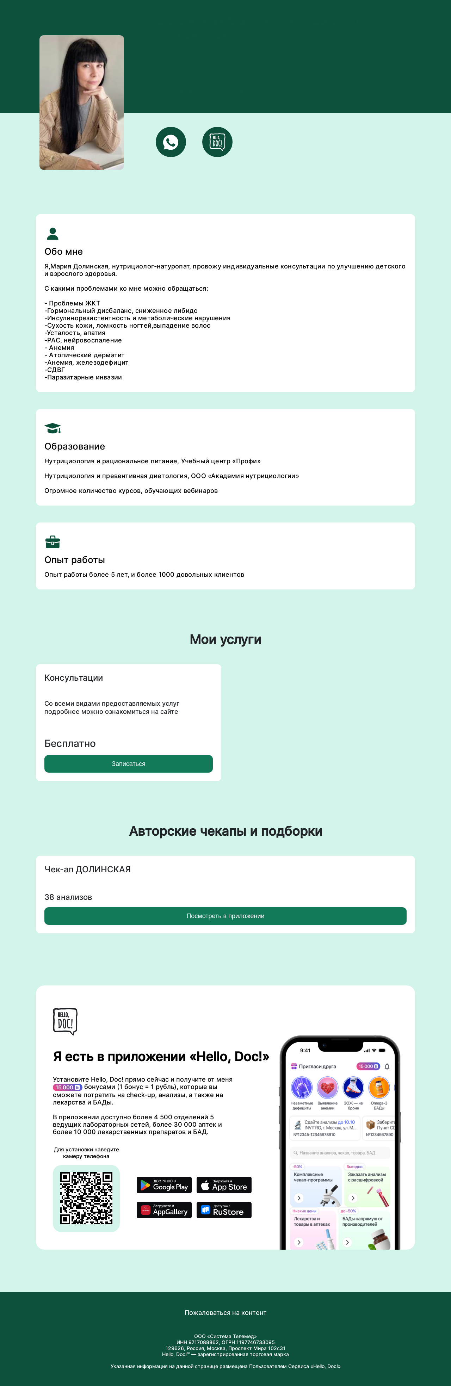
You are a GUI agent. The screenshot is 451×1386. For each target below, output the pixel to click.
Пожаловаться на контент (226, 1312)
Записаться (129, 763)
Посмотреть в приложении (225, 916)
